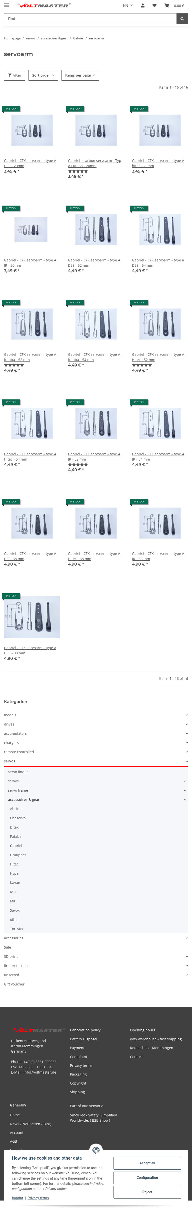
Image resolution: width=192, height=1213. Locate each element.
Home (15, 1114)
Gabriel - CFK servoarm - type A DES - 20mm (30, 163)
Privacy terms (38, 1198)
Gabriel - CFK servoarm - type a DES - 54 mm (158, 263)
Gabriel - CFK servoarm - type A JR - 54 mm (158, 457)
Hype (14, 873)
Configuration (147, 1178)
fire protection (16, 965)
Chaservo (18, 818)
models (10, 715)
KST (13, 891)
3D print (11, 956)
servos (9, 761)
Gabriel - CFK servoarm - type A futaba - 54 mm (94, 357)
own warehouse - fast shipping (156, 1039)
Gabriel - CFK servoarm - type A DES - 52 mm (94, 263)
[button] (142, 5)
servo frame (18, 790)
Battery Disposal (83, 1039)
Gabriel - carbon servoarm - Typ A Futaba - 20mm (94, 163)
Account (17, 1132)
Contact (136, 1056)
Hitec (14, 864)
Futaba (16, 836)
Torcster (17, 928)
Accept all (147, 1163)
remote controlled (19, 751)
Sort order (41, 75)
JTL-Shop (166, 1207)
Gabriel (16, 845)
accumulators (15, 733)
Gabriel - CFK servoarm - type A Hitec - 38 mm (94, 556)
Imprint (17, 1198)
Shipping (77, 1092)
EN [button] (125, 5)
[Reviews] (78, 171)
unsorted (11, 974)
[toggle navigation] (6, 3)
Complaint (78, 1056)
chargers (11, 742)
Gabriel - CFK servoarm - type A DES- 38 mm (30, 556)
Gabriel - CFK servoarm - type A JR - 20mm (30, 263)
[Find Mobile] (90, 18)
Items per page (78, 75)
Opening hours (142, 1030)
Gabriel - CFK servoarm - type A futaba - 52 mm (30, 357)
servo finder (18, 771)
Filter (14, 75)
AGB (13, 1141)
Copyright (78, 1083)
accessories (13, 938)
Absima (16, 808)
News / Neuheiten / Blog (30, 1123)
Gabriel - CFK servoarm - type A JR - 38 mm (158, 556)
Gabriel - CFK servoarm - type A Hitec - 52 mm (158, 357)
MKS (14, 901)
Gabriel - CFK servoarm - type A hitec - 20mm (158, 163)
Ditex (14, 827)
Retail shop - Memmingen (151, 1047)
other (14, 919)
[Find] (182, 18)
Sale (7, 947)
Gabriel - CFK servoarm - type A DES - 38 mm (30, 650)
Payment (77, 1047)
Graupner (18, 854)
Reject (147, 1192)
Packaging (78, 1074)
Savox (15, 910)
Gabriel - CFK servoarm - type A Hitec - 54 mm (30, 457)
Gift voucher (14, 984)
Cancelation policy (85, 1030)
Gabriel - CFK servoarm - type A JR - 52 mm (94, 457)
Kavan (15, 882)
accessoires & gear (24, 799)
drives (9, 724)
